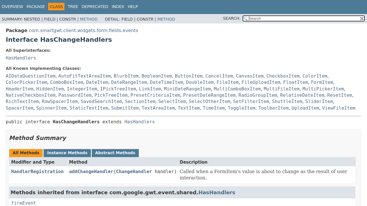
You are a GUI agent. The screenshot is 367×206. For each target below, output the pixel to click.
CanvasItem (249, 76)
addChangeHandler (91, 171)
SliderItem (319, 101)
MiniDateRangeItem (187, 89)
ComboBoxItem (66, 82)
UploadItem (305, 108)
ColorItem (314, 76)
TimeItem (214, 108)
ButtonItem (188, 76)
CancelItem (219, 76)
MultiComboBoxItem (237, 89)
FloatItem (295, 82)
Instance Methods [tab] (67, 152)
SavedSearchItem (101, 101)
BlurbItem (126, 76)
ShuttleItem (287, 101)
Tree (73, 6)
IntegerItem (82, 89)
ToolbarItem (273, 108)
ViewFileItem (339, 108)
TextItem (189, 108)
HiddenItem (50, 89)
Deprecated (94, 6)
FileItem (227, 82)
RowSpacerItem (60, 101)
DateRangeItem (129, 82)
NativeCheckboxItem (30, 95)
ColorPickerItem (26, 82)
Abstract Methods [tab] (115, 152)
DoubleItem (200, 82)
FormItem (322, 82)
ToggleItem (241, 108)
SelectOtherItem (209, 101)
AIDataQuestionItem (30, 76)
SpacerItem (19, 108)
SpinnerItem (51, 108)
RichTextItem (22, 101)
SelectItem (172, 101)
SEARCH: (232, 18)
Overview (12, 6)
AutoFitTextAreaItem (84, 76)
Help (133, 6)
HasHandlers (21, 58)
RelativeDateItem (302, 95)
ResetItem (339, 95)
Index (118, 6)
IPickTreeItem (118, 89)
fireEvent (23, 203)
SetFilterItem (251, 101)
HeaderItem (19, 89)
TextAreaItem (158, 108)
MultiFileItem (282, 89)
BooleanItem (157, 76)
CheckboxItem (283, 76)
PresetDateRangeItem (209, 95)
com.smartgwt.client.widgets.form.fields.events (83, 30)
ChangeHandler (134, 171)
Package (36, 6)
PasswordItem (75, 95)
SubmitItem (125, 108)
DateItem (97, 82)
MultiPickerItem (323, 89)
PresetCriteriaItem (155, 95)
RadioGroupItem (258, 95)
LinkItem (150, 89)
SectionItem (140, 101)
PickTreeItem (111, 95)
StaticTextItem (89, 108)
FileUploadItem (261, 82)
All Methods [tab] (26, 152)
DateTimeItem (166, 82)
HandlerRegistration (37, 171)
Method (89, 19)
